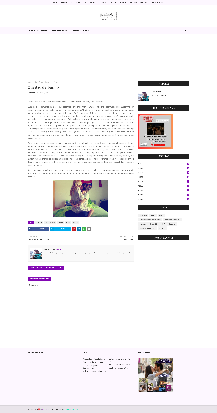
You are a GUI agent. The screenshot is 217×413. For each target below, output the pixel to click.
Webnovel (144, 2)
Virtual (41, 82)
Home (55, 2)
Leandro (31, 92)
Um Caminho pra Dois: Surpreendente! (91, 366)
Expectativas (50, 222)
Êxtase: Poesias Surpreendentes (94, 362)
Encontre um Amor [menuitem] (60, 30)
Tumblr (123, 2)
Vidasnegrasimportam (148, 228)
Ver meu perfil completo (158, 95)
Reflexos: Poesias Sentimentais (94, 371)
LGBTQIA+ (143, 215)
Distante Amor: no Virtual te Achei (119, 360)
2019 (164, 195)
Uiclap (114, 2)
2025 (164, 168)
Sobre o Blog (157, 2)
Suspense (172, 224)
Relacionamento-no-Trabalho (150, 220)
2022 (164, 181)
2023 (164, 177)
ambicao (162, 228)
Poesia (161, 215)
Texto (68, 222)
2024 (164, 172)
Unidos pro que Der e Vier (118, 368)
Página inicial (32, 82)
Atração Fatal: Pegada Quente (94, 359)
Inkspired (104, 2)
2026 (164, 164)
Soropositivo (154, 224)
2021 (164, 186)
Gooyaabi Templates (70, 409)
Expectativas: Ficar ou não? (119, 364)
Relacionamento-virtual (172, 220)
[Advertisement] (108, 57)
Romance (143, 224)
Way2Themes (47, 409)
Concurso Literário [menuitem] (38, 30)
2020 (164, 190)
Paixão (60, 222)
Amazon (64, 2)
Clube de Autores (78, 2)
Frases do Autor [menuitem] (81, 30)
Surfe (163, 224)
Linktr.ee (93, 2)
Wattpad (133, 2)
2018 (164, 199)
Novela (153, 215)
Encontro (39, 222)
